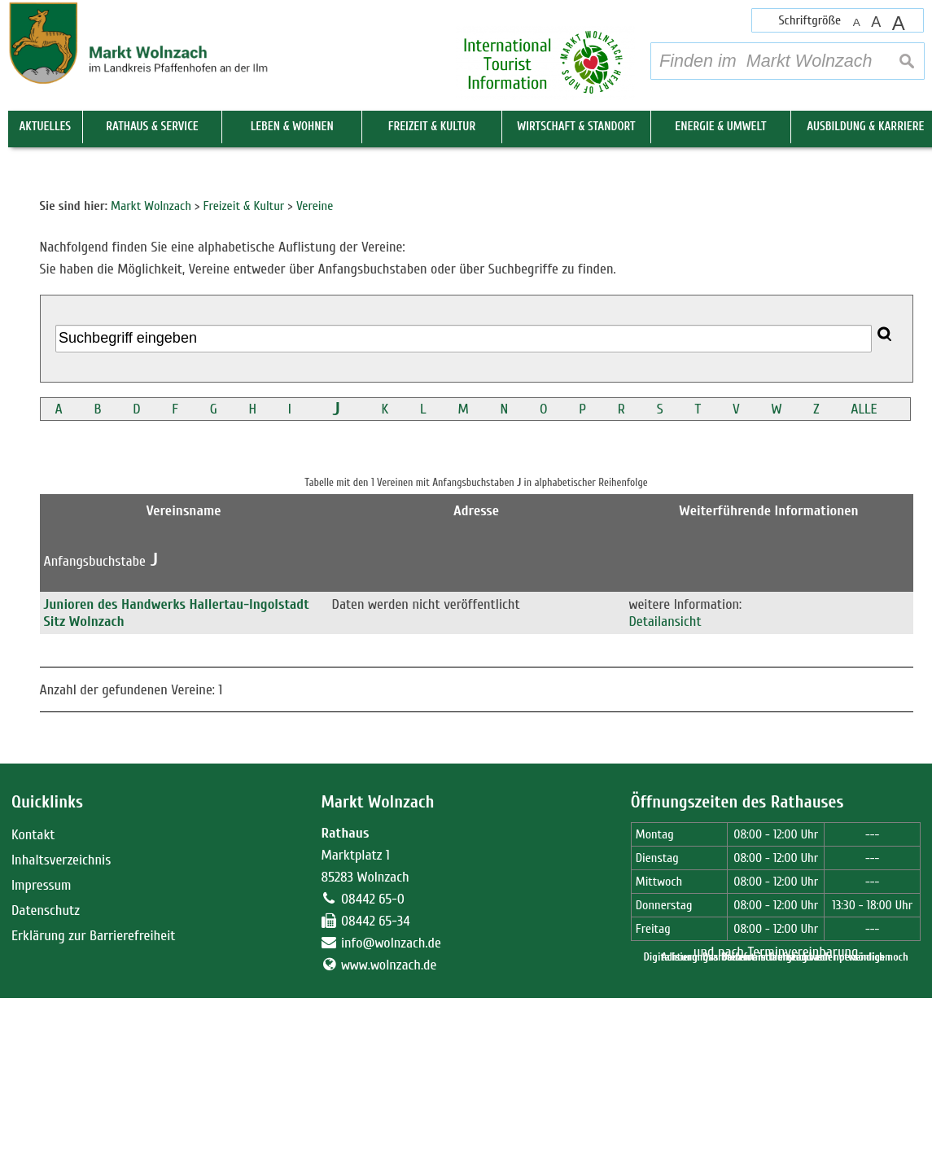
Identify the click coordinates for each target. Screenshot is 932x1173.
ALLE (864, 695)
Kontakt (33, 1120)
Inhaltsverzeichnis (61, 1145)
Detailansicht (664, 908)
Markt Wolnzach (377, 1089)
